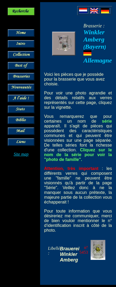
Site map (21, 154)
